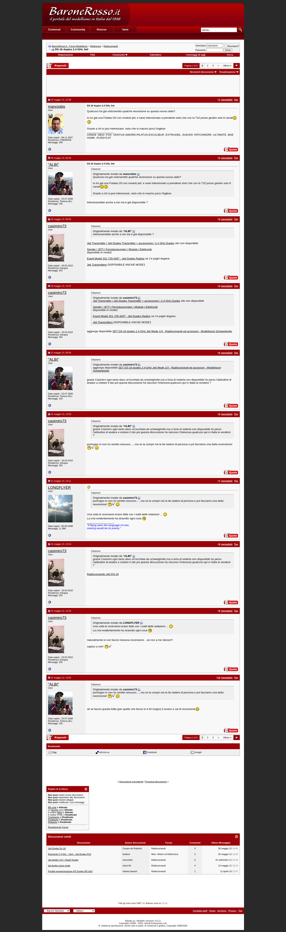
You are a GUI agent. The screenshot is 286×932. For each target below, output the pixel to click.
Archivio (221, 911)
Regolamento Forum (58, 827)
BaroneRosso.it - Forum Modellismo (69, 46)
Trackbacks (54, 817)
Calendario (155, 55)
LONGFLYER (59, 487)
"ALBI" (53, 164)
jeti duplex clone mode (59, 865)
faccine (54, 810)
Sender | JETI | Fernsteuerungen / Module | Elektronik (119, 249)
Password (200, 50)
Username (200, 45)
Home (212, 911)
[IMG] (59, 812)
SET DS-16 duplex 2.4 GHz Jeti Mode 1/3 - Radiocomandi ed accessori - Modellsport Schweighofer (172, 331)
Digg (54, 752)
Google (198, 752)
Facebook (152, 752)
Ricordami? (231, 46)
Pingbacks (53, 819)
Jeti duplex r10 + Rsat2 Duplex (63, 860)
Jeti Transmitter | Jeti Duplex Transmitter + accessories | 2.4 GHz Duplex (130, 243)
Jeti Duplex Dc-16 (57, 848)
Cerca (230, 55)
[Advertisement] (186, 14)
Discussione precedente (131, 781)
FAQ (92, 55)
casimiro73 (57, 226)
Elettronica (95, 46)
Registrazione (65, 55)
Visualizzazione (227, 72)
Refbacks (52, 822)
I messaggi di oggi (195, 55)
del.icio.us (104, 752)
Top (240, 911)
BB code (52, 807)
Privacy (232, 911)
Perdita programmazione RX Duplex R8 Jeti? (70, 871)
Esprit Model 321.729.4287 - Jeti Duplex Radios (116, 258)
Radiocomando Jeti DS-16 (103, 574)
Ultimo (227, 65)
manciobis (56, 106)
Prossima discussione (156, 781)
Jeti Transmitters (97, 264)
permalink (226, 99)
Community (120, 55)
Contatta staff (200, 911)
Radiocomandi (111, 46)
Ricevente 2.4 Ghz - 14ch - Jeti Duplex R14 (69, 854)
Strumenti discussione (202, 72)
